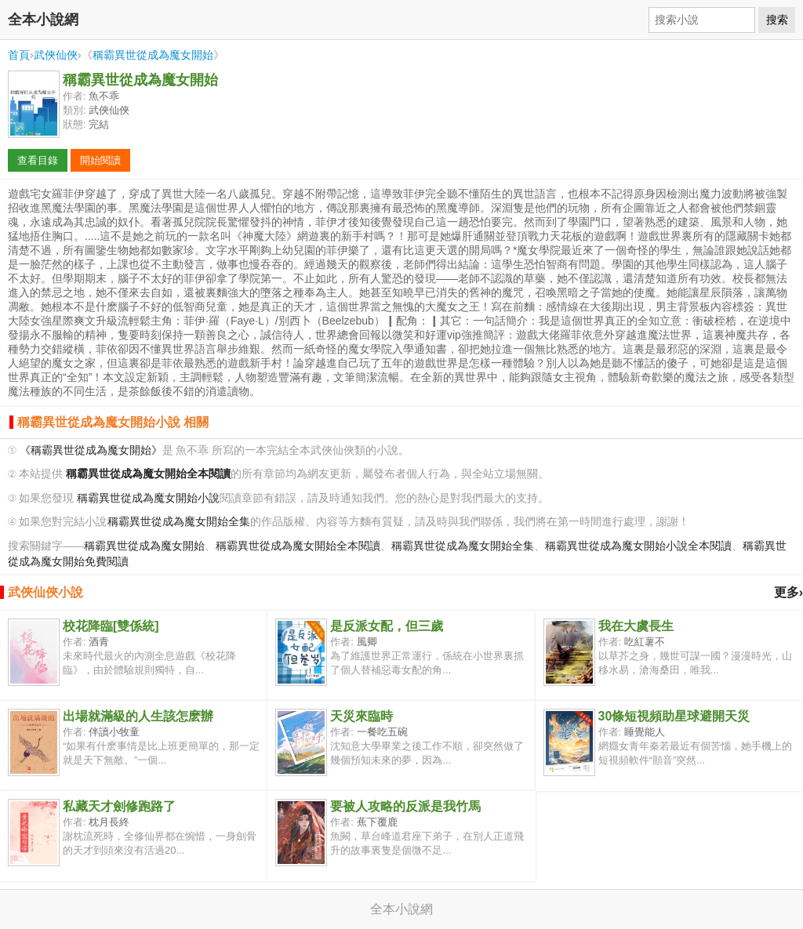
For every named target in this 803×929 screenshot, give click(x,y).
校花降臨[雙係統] (111, 626)
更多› (788, 592)
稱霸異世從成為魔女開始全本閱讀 (298, 546)
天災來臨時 (361, 716)
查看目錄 (37, 160)
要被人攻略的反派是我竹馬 (405, 806)
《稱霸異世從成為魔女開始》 (91, 450)
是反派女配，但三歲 (386, 626)
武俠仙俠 (56, 55)
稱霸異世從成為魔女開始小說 (148, 498)
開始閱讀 (100, 160)
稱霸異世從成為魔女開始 (153, 55)
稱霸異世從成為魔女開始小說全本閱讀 (638, 546)
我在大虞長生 (636, 626)
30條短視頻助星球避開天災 (674, 716)
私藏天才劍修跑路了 (119, 806)
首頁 (19, 55)
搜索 (777, 19)
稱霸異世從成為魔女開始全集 (178, 522)
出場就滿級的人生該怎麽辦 (138, 716)
